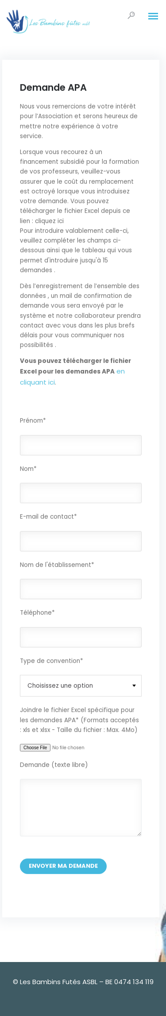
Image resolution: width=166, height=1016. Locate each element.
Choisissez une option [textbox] (60, 686)
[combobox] (81, 686)
